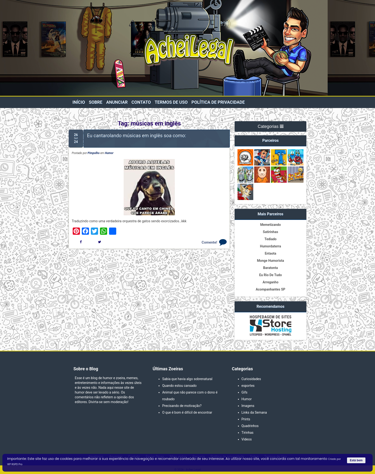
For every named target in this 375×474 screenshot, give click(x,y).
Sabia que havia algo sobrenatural (187, 379)
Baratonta (270, 268)
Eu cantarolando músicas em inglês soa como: (136, 135)
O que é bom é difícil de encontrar (187, 412)
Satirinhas (270, 232)
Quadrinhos (250, 426)
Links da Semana (254, 412)
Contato (141, 102)
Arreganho (270, 282)
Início (78, 102)
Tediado (270, 239)
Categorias (270, 126)
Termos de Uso (171, 102)
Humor (109, 153)
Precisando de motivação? (181, 406)
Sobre (95, 102)
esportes (248, 386)
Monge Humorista (270, 261)
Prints (246, 419)
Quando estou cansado (179, 386)
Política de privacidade (218, 102)
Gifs (245, 392)
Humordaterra (270, 246)
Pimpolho (93, 153)
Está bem (356, 460)
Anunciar (117, 102)
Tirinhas (248, 432)
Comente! (209, 242)
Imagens (248, 406)
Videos (247, 439)
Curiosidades (251, 379)
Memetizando (270, 225)
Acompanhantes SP (270, 289)
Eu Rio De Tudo (270, 275)
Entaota (270, 253)
